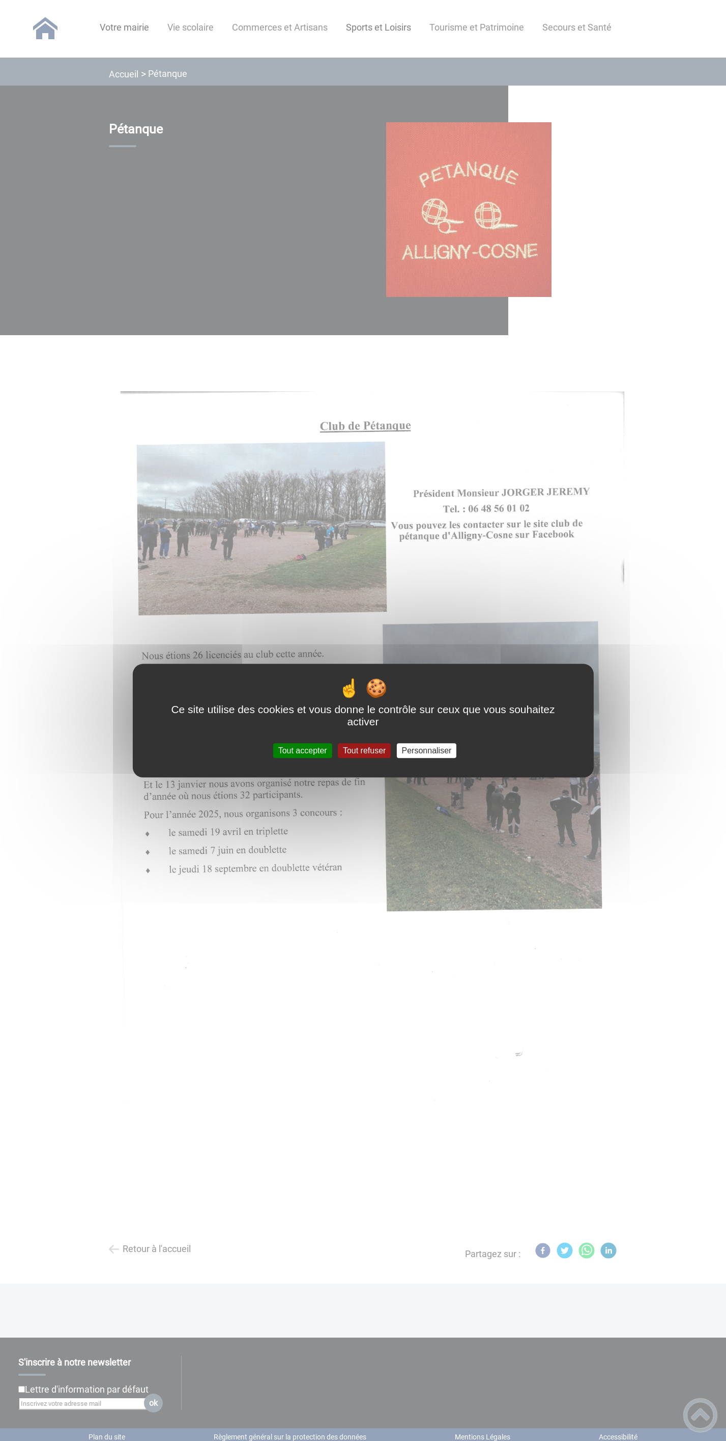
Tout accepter (302, 750)
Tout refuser (364, 750)
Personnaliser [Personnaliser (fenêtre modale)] (427, 750)
